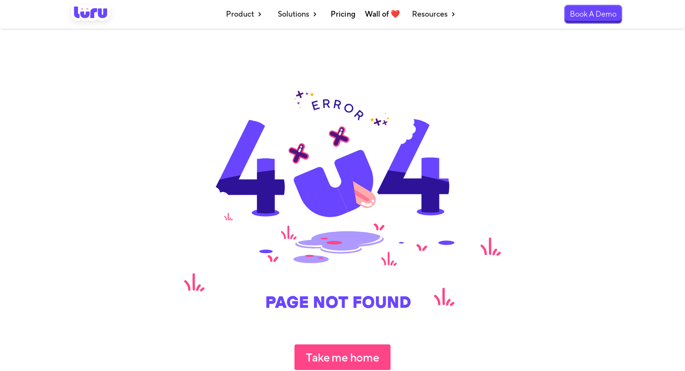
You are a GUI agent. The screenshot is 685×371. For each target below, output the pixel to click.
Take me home (342, 357)
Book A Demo (593, 14)
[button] (245, 14)
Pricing (343, 14)
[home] (91, 14)
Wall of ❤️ (382, 14)
